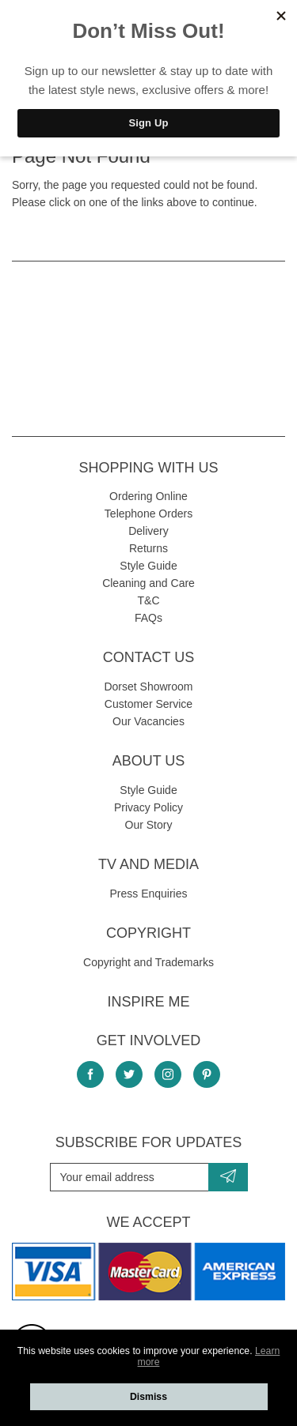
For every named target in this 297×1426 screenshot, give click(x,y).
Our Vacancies (148, 721)
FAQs (148, 617)
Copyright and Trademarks (148, 962)
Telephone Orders (148, 513)
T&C (149, 600)
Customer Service (148, 704)
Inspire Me (148, 1002)
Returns (148, 548)
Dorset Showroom (148, 686)
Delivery (148, 531)
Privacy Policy (148, 807)
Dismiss (148, 1396)
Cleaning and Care (148, 583)
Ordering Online (148, 496)
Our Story (149, 824)
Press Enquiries (148, 893)
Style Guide (148, 565)
